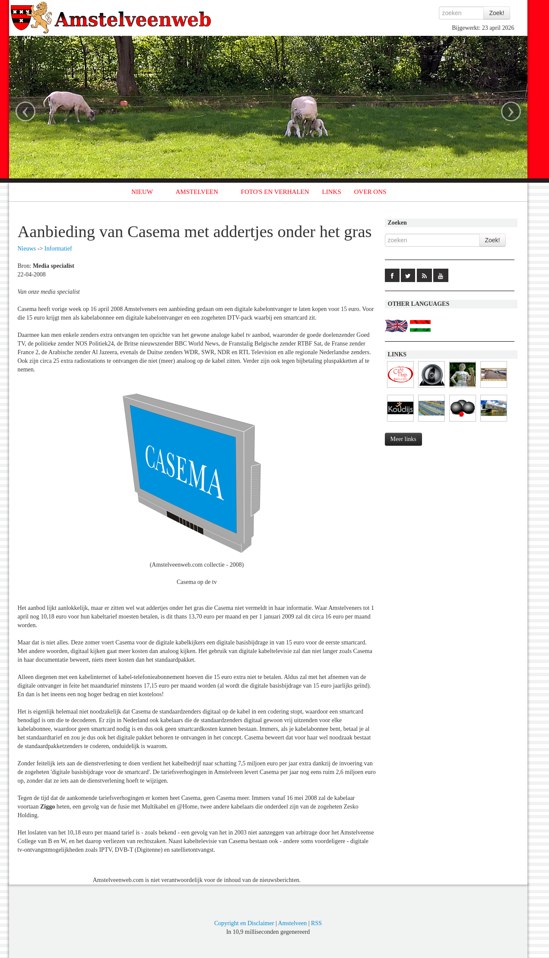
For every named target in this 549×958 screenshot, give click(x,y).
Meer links (403, 439)
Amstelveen (292, 923)
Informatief (58, 248)
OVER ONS (370, 191)
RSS (316, 923)
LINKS (331, 191)
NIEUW (142, 191)
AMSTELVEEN (196, 191)
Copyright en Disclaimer (244, 923)
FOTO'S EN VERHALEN (275, 191)
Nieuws (27, 248)
